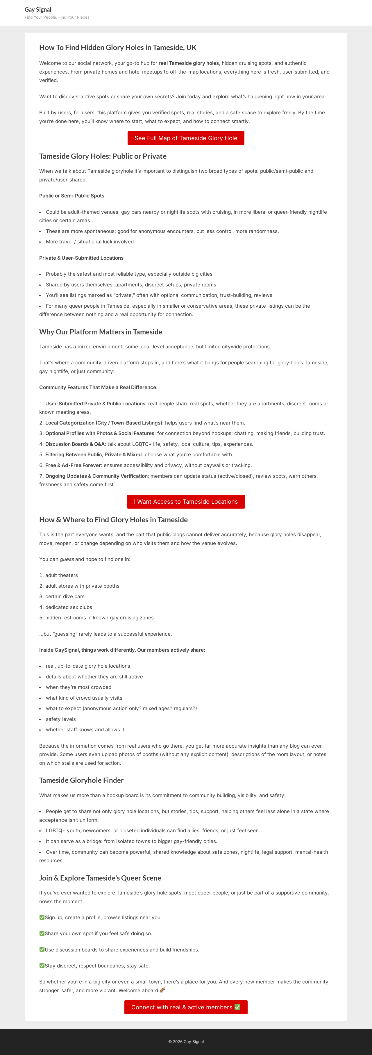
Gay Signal (38, 9)
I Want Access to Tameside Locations (186, 501)
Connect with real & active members (185, 1007)
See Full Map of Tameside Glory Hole (186, 138)
